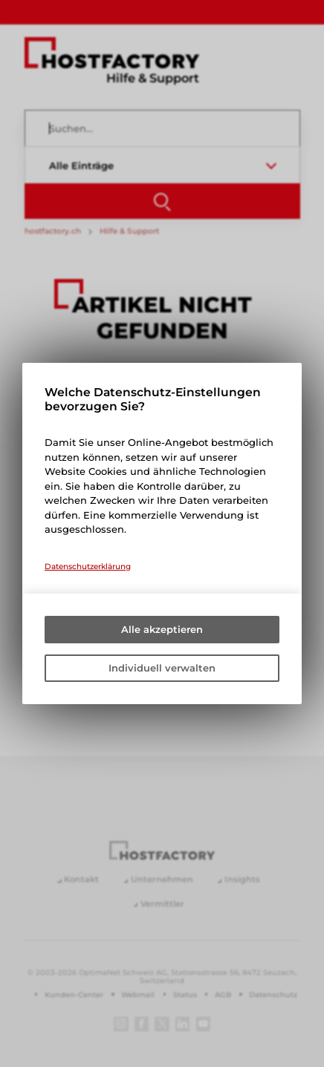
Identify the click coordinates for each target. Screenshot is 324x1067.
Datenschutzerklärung (88, 566)
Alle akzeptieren (162, 629)
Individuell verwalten (162, 668)
